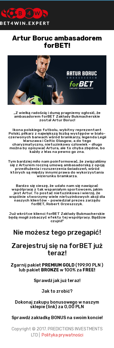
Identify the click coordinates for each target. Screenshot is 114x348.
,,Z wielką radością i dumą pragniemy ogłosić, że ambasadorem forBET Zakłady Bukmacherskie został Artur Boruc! (57, 116)
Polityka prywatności (62, 335)
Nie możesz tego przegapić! (57, 232)
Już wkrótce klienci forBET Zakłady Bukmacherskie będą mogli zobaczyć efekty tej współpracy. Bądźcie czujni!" (57, 217)
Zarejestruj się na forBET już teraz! (57, 249)
